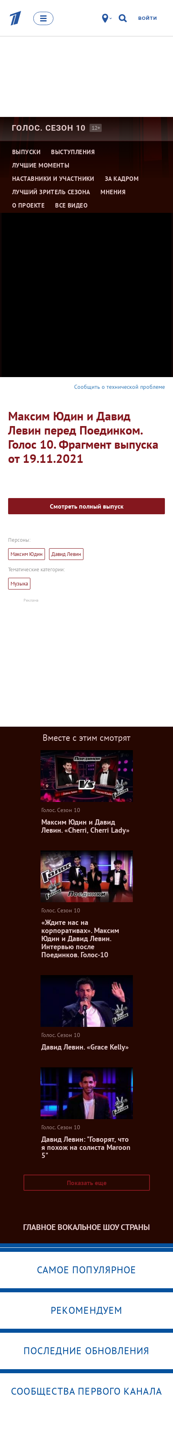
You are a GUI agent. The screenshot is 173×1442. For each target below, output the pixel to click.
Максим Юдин (27, 554)
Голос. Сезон (48, 128)
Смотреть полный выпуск (87, 506)
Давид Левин (66, 554)
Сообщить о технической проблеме (119, 386)
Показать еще (87, 1183)
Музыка (19, 583)
